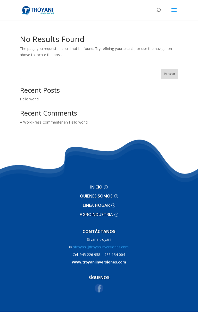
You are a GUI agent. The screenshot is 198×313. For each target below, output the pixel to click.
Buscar (169, 73)
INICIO (96, 184)
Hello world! (29, 99)
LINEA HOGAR (96, 202)
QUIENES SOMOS (96, 193)
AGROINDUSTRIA (96, 211)
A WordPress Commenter (41, 122)
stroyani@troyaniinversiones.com (99, 244)
